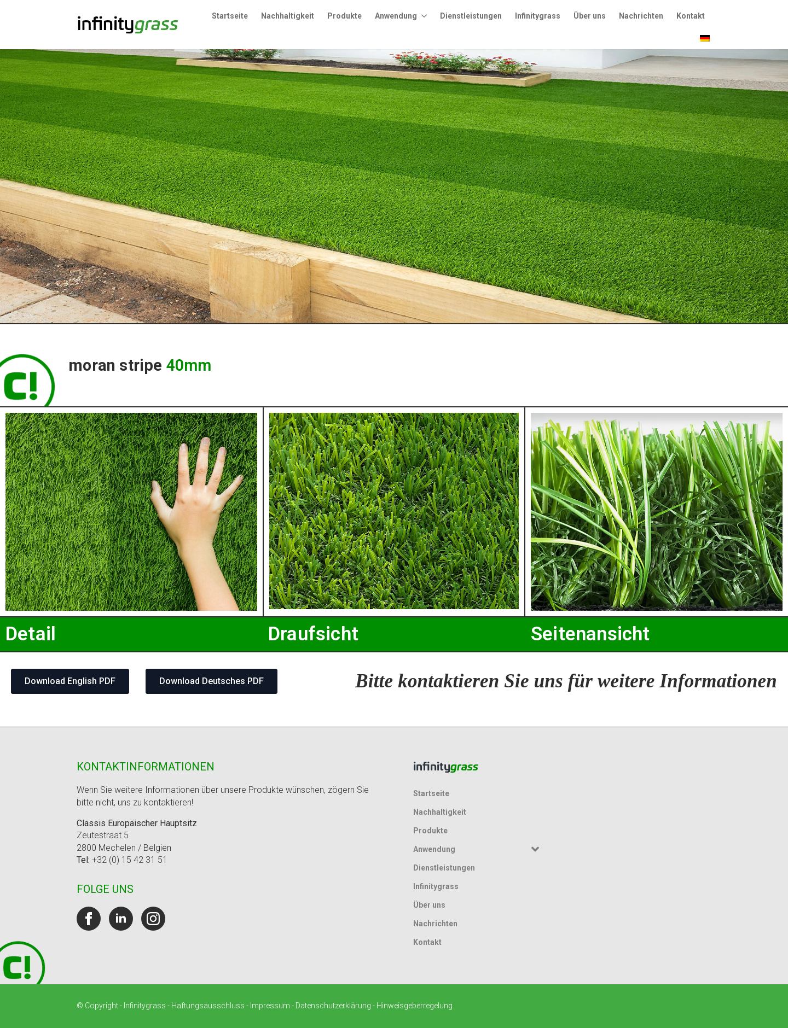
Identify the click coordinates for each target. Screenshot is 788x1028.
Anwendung (396, 15)
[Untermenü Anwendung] (425, 15)
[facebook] (89, 919)
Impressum (270, 1005)
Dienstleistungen (471, 15)
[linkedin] (121, 919)
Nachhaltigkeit (287, 15)
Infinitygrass (537, 15)
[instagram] (153, 919)
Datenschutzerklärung (333, 1005)
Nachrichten (641, 15)
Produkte (344, 15)
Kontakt (690, 15)
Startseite (230, 15)
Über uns (589, 15)
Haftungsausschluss (208, 1005)
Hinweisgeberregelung (414, 1005)
